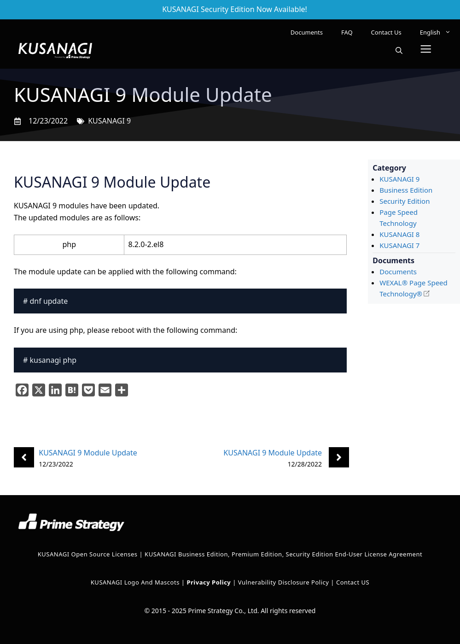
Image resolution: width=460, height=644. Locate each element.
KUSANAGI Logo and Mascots (136, 582)
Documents (307, 32)
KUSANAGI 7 (399, 245)
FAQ (347, 32)
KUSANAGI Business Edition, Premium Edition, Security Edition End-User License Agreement (283, 554)
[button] (399, 50)
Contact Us (386, 32)
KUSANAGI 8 (399, 234)
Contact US (352, 582)
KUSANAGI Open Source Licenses (88, 554)
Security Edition (404, 201)
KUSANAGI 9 (109, 121)
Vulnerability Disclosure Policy (283, 582)
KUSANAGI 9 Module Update (88, 453)
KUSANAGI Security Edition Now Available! (234, 9)
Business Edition (405, 190)
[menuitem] (435, 32)
